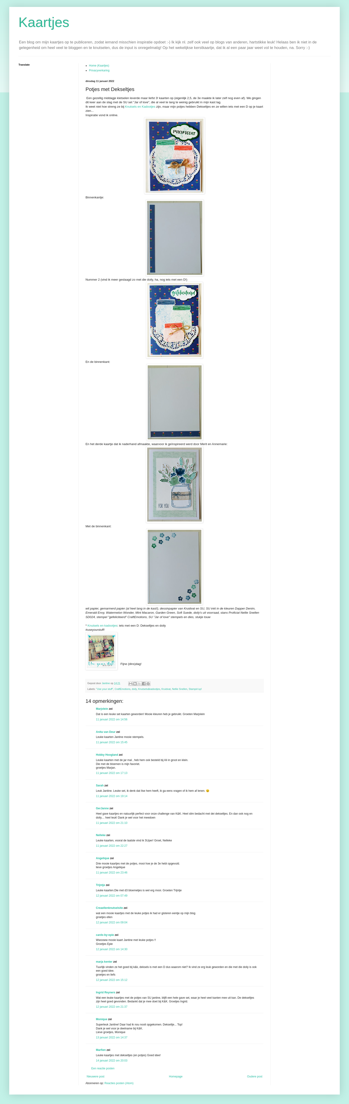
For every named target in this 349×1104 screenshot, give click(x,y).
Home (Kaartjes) (99, 65)
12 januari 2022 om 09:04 (111, 922)
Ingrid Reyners (105, 992)
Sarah (100, 785)
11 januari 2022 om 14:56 (111, 719)
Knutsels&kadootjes (149, 689)
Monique (101, 1019)
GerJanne (102, 808)
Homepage (176, 1076)
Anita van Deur (106, 732)
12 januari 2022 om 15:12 (111, 980)
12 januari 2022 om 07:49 (111, 895)
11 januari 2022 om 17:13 (111, 773)
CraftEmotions (122, 689)
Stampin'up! (195, 689)
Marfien (101, 1050)
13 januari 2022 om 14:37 (111, 1037)
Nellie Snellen (179, 689)
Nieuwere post (95, 1076)
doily (134, 689)
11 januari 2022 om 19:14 (111, 796)
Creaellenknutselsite (109, 908)
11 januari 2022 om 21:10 (111, 823)
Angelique (102, 858)
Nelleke (101, 835)
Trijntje (100, 885)
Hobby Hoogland (107, 754)
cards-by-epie (105, 935)
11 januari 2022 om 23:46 (111, 872)
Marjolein (102, 708)
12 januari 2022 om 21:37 (111, 1006)
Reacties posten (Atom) (118, 1083)
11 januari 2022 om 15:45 (111, 742)
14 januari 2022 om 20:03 (111, 1060)
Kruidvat (166, 689)
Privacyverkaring (99, 70)
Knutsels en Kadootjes (140, 106)
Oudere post (254, 1076)
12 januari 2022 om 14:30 (111, 949)
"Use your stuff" (104, 689)
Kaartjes (43, 22)
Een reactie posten (102, 1068)
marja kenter (104, 961)
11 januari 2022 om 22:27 (111, 845)
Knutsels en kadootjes (102, 625)
